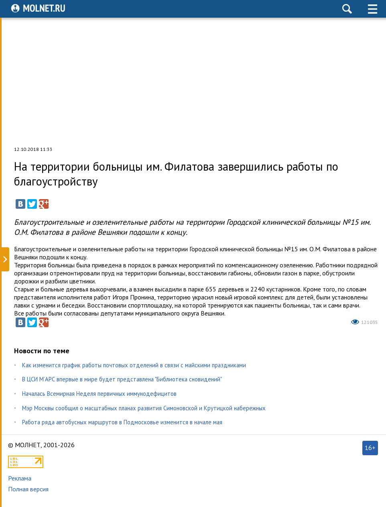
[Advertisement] (193, 82)
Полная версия (28, 489)
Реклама (19, 478)
